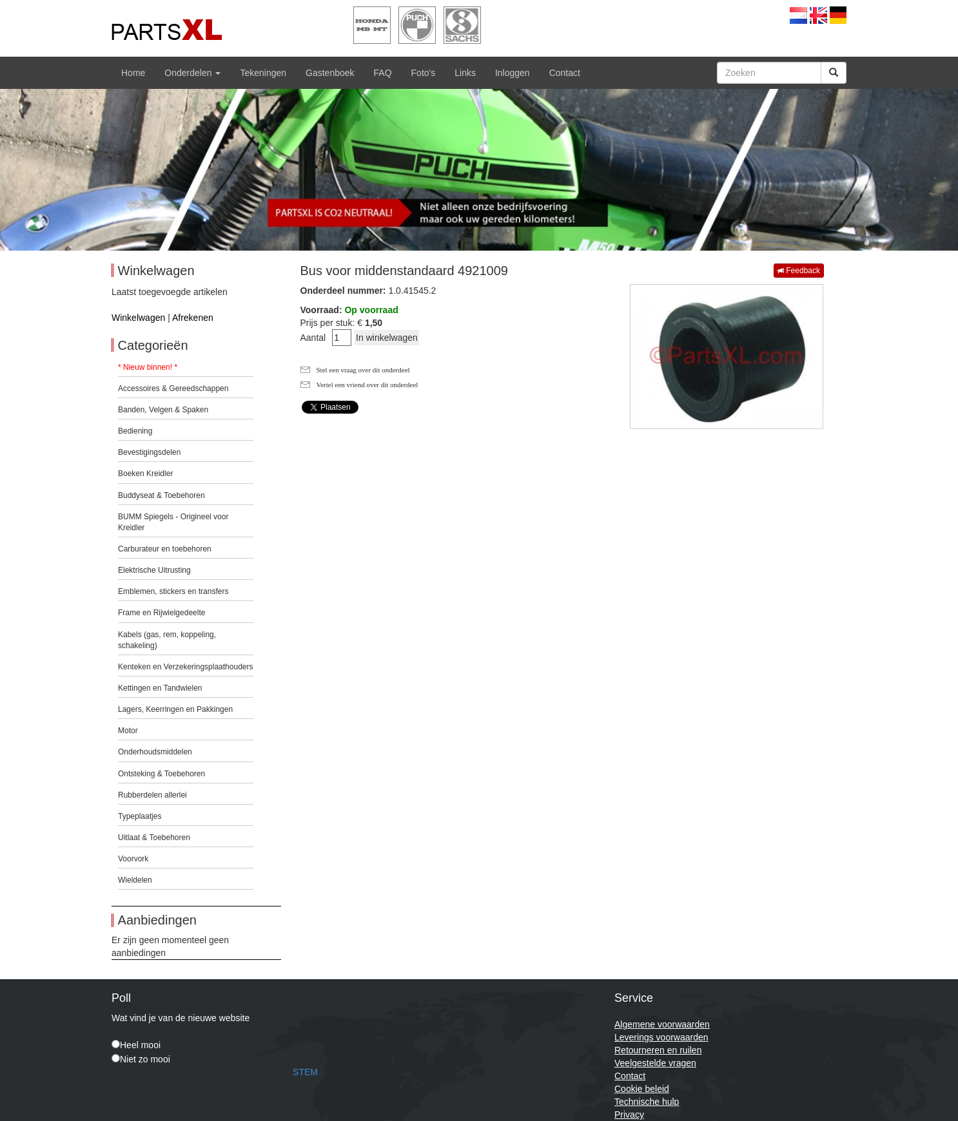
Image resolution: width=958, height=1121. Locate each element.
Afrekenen (192, 317)
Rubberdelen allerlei (152, 795)
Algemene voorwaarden (662, 1024)
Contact (564, 73)
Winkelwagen (138, 317)
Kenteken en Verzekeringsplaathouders (185, 666)
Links (465, 73)
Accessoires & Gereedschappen (173, 388)
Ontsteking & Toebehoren (161, 773)
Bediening (135, 431)
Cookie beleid (641, 1089)
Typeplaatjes (139, 816)
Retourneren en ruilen (657, 1050)
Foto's (423, 73)
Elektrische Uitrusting (154, 570)
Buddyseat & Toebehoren (161, 495)
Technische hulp (646, 1102)
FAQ (383, 73)
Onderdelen (192, 73)
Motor (128, 730)
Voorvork (133, 858)
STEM (305, 1072)
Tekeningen (263, 73)
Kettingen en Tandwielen (160, 688)
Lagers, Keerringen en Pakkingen (175, 709)
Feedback (798, 270)
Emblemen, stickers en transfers (173, 591)
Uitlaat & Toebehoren (154, 837)
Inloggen (512, 73)
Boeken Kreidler (145, 473)
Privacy (629, 1114)
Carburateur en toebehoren (164, 548)
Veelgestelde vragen (655, 1063)
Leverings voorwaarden (661, 1037)
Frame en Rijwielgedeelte (161, 612)
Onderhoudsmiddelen (155, 751)
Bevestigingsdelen (149, 452)
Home (133, 73)
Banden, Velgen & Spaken (163, 409)
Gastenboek (330, 73)
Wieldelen (135, 880)
